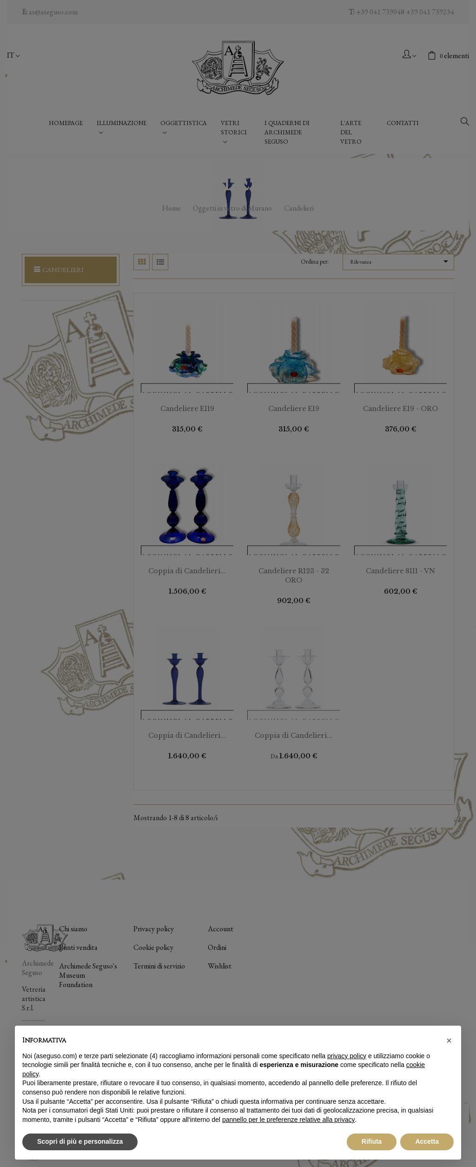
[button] (449, 1040)
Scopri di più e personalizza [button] (80, 1141)
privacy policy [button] (346, 1056)
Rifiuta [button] (372, 1141)
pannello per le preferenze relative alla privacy (288, 1119)
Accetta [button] (427, 1141)
